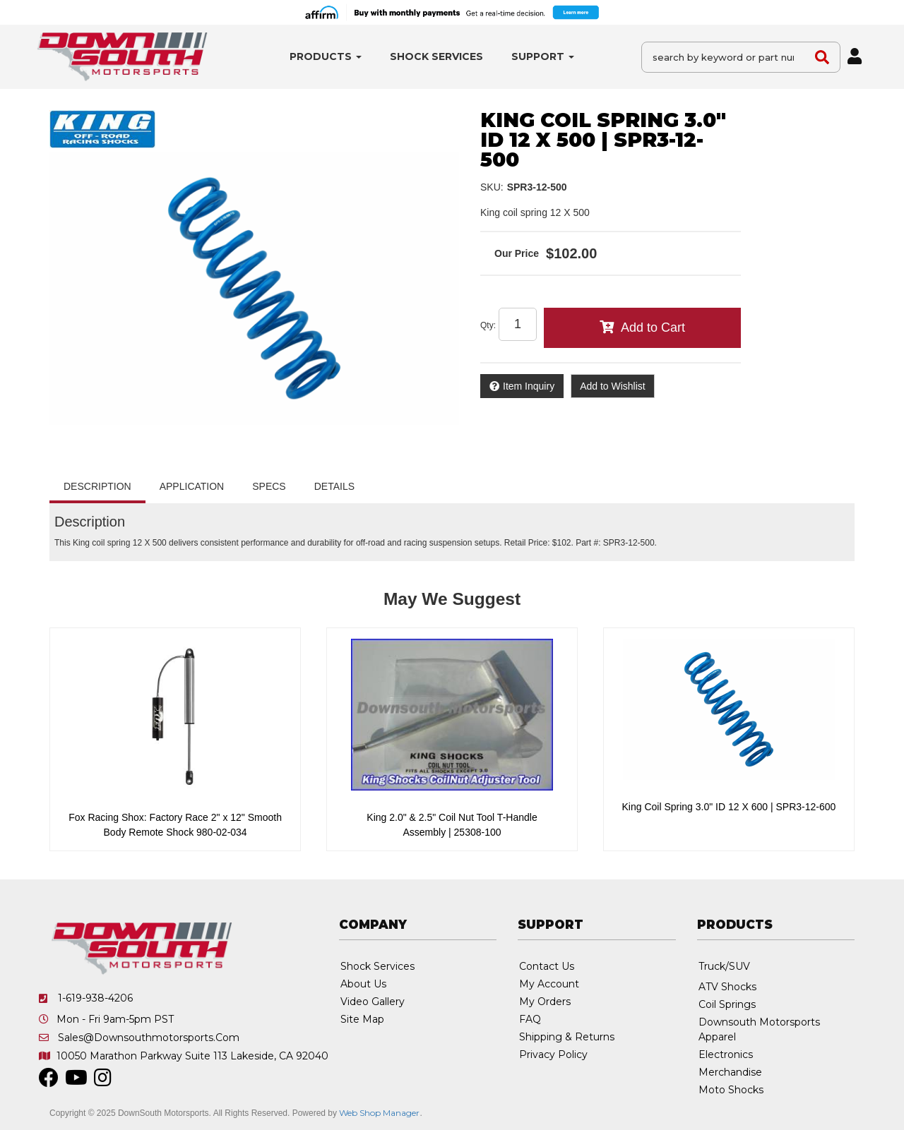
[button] (325, 57)
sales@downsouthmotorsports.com (148, 1037)
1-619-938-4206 (95, 998)
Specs (268, 486)
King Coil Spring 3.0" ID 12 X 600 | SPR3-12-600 (729, 806)
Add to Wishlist (613, 386)
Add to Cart (653, 327)
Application (192, 486)
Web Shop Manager (379, 1112)
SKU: (492, 187)
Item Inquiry (528, 386)
